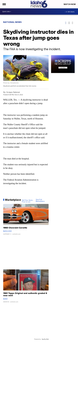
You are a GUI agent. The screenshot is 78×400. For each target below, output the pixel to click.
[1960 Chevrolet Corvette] (26, 220)
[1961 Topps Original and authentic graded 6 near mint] (26, 287)
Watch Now (70, 4)
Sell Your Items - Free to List (28, 201)
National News (12, 22)
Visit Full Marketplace (40, 200)
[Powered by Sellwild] (45, 339)
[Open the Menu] (4, 4)
